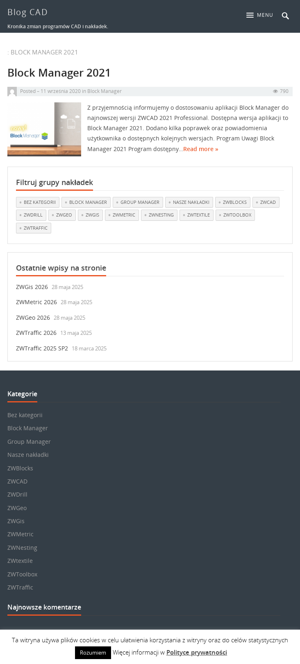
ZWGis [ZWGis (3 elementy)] (92, 215)
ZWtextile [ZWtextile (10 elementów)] (198, 215)
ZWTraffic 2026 (36, 333)
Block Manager (104, 95)
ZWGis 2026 (32, 287)
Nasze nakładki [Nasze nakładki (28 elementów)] (191, 202)
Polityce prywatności (196, 652)
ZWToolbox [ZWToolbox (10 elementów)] (237, 215)
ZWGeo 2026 (33, 317)
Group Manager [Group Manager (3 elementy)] (139, 202)
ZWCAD (17, 481)
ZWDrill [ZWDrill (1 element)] (33, 215)
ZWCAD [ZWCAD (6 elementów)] (268, 202)
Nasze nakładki (28, 454)
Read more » (200, 153)
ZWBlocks (20, 468)
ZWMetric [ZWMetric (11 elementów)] (124, 215)
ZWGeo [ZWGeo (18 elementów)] (64, 215)
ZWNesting (22, 547)
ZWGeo (17, 508)
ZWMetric (20, 534)
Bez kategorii (25, 415)
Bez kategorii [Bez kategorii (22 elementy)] (40, 202)
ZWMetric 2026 (36, 302)
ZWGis (16, 521)
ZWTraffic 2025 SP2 (42, 348)
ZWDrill (17, 494)
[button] (261, 15)
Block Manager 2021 (59, 77)
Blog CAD (27, 12)
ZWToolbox (22, 574)
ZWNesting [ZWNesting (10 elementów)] (161, 215)
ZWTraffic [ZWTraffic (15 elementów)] (36, 228)
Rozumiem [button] (93, 652)
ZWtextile (20, 561)
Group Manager (29, 441)
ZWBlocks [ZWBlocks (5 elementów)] (235, 202)
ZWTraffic (20, 587)
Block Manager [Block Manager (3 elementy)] (88, 202)
